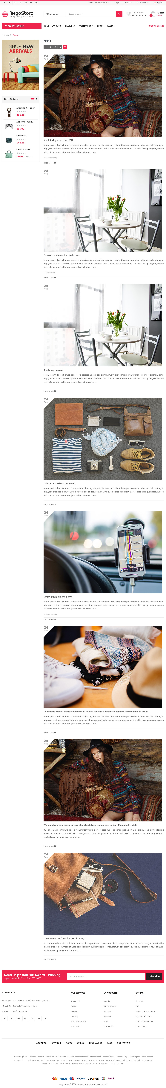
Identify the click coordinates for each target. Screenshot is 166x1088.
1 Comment (48, 272)
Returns (74, 1006)
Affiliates (107, 1011)
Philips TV (66, 1064)
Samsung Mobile (21, 1057)
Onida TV (46, 1064)
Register (128, 2)
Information (95, 1043)
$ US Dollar (143, 2)
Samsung (18, 1060)
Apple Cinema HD (24, 121)
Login (117, 2)
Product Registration (144, 1021)
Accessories (62, 1060)
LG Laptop (100, 1060)
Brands (107, 1001)
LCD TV (94, 1064)
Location (56, 1043)
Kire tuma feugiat (53, 370)
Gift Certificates (110, 1006)
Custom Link (76, 1026)
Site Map (74, 1016)
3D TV (112, 1064)
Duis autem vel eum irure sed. (60, 483)
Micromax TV (77, 1064)
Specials (107, 1016)
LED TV (87, 1064)
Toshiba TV (56, 1064)
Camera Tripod (108, 1057)
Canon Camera (37, 1057)
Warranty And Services (145, 1011)
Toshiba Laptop (87, 1060)
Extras (80, 1043)
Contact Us (76, 1001)
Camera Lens (94, 1057)
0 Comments (49, 157)
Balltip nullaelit (23, 149)
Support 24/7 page (143, 1016)
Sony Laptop (50, 1060)
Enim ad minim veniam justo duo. (62, 255)
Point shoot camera (78, 1057)
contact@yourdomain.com (25, 1006)
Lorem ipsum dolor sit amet (58, 596)
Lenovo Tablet (37, 1060)
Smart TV (120, 1064)
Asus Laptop (74, 1060)
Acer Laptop (147, 1057)
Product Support (142, 1026)
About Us (139, 1001)
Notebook (120, 1060)
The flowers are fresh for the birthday (64, 938)
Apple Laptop (134, 1057)
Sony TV (129, 1060)
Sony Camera (51, 1057)
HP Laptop (110, 1060)
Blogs (68, 1043)
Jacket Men (64, 1057)
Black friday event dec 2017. (59, 140)
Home (6, 35)
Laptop (27, 1060)
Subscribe (154, 976)
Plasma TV (103, 1064)
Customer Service (78, 1021)
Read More (50, 162)
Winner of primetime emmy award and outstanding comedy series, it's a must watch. (90, 825)
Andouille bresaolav (25, 108)
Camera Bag (121, 1057)
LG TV (136, 1060)
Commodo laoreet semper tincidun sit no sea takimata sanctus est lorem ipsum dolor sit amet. (96, 711)
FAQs (106, 1021)
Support (74, 1011)
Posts (15, 35)
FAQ (137, 1006)
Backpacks (21, 135)
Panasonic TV (146, 1060)
